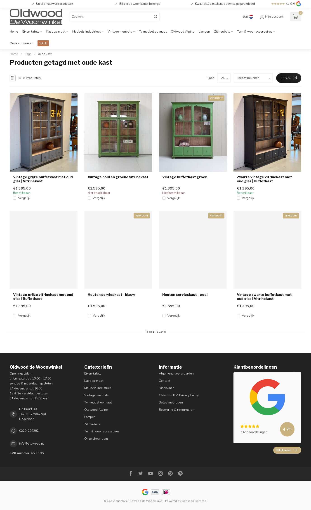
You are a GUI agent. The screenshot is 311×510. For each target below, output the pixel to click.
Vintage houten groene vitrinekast (118, 177)
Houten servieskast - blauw (111, 295)
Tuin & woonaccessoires (254, 31)
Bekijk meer (286, 450)
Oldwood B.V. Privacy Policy (179, 395)
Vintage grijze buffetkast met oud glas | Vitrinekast (43, 179)
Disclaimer (166, 388)
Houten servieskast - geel (184, 295)
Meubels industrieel (86, 31)
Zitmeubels (222, 31)
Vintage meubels (120, 31)
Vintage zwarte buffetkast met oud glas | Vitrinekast (264, 297)
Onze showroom (21, 43)
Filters (288, 78)
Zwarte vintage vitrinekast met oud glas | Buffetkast (264, 179)
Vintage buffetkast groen (184, 177)
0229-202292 (29, 431)
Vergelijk (24, 198)
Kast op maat (55, 31)
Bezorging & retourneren (176, 410)
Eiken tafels (30, 31)
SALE (43, 43)
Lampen (204, 31)
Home (14, 31)
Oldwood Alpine (182, 31)
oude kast (45, 54)
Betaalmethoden (171, 402)
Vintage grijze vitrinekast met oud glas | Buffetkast (43, 297)
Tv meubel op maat (153, 31)
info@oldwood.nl (31, 443)
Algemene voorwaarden (176, 373)
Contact (164, 381)
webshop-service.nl (194, 501)
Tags (28, 54)
